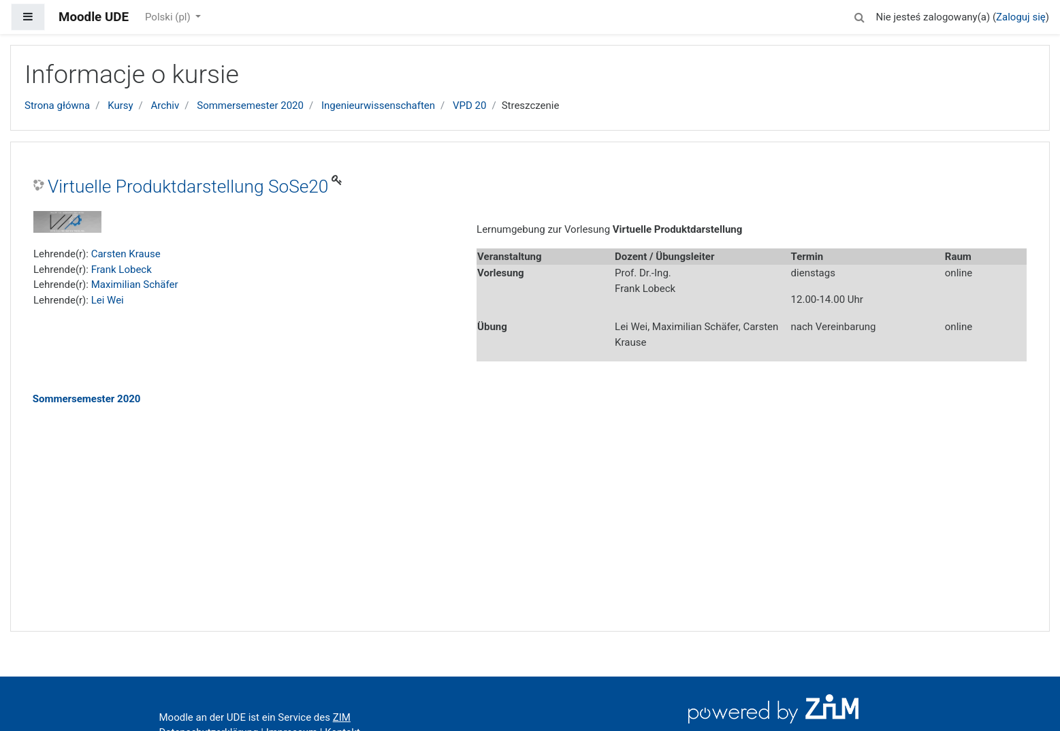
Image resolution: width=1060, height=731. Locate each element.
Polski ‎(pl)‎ (169, 17)
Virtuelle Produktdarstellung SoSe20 (188, 186)
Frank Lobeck (121, 269)
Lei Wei (107, 300)
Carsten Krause (126, 254)
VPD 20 (469, 105)
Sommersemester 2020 (250, 105)
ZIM (342, 717)
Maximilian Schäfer (134, 284)
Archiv (165, 105)
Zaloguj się (1021, 17)
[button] (859, 15)
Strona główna (57, 105)
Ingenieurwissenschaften (378, 105)
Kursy (120, 105)
